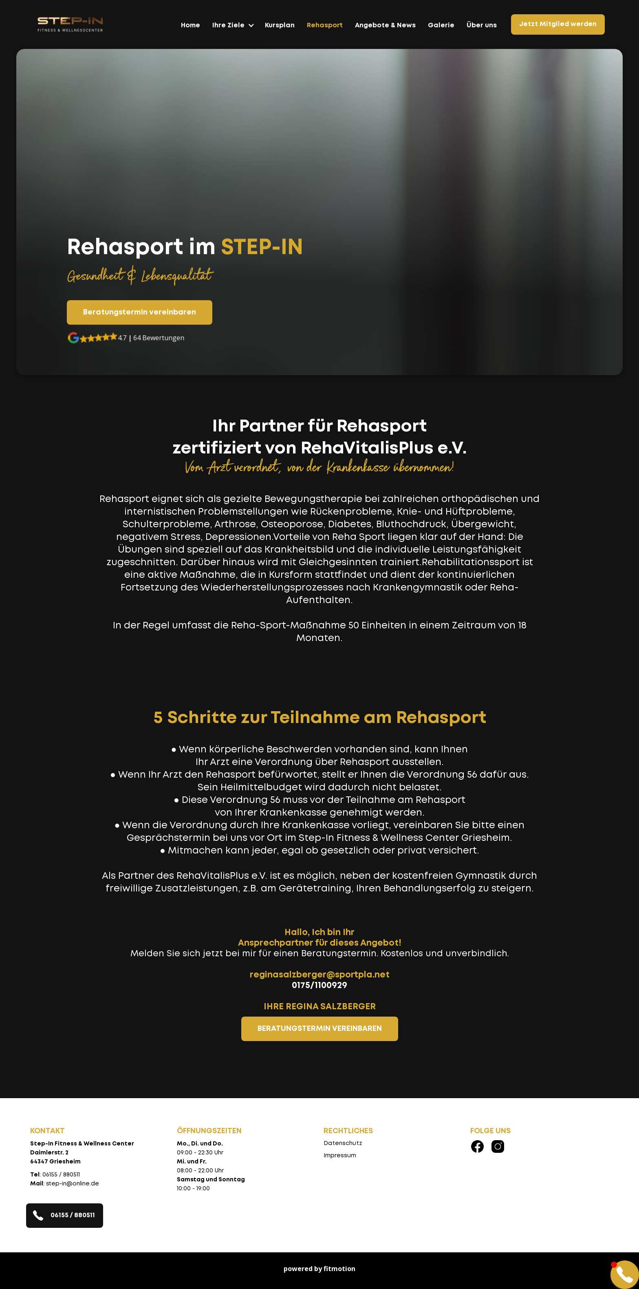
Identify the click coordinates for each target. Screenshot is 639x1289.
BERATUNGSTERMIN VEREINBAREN (320, 1029)
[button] (232, 30)
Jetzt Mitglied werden (558, 24)
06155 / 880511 (73, 1215)
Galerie (441, 25)
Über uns (482, 25)
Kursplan (280, 25)
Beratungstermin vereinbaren (139, 313)
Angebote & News (385, 25)
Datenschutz (343, 1143)
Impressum (340, 1155)
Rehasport (325, 25)
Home (190, 25)
